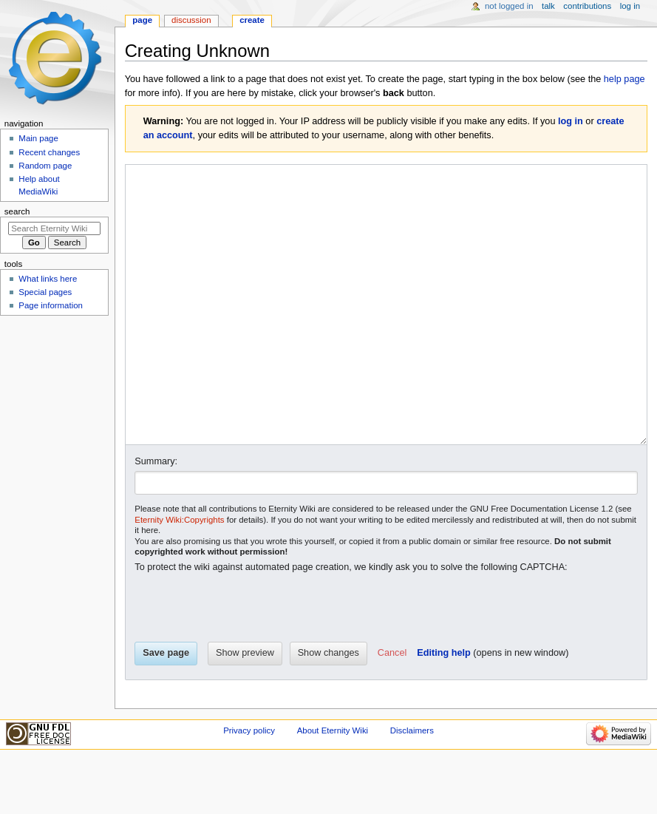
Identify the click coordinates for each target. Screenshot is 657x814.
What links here (47, 278)
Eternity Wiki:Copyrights (179, 575)
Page (142, 20)
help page (624, 79)
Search (17, 211)
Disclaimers (412, 785)
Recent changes (49, 152)
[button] (392, 709)
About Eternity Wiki (332, 785)
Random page (45, 165)
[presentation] (247, 664)
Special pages (45, 292)
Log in (630, 5)
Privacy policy (249, 785)
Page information (50, 305)
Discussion (191, 20)
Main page (38, 138)
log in (570, 121)
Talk (548, 5)
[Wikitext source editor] (386, 332)
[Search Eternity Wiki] (54, 228)
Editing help (444, 708)
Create (252, 20)
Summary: (156, 517)
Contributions (587, 5)
